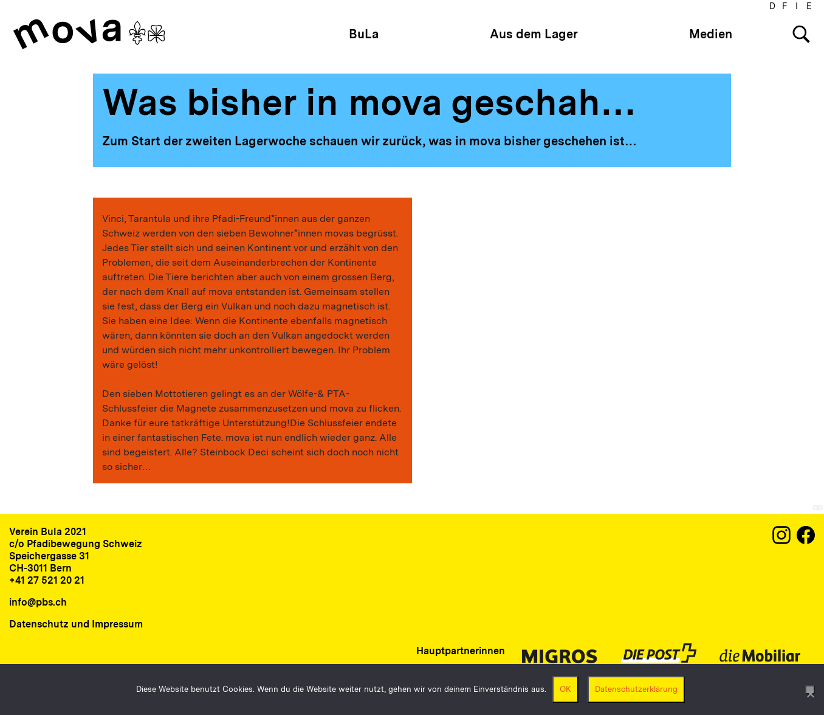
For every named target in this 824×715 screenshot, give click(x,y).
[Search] (801, 34)
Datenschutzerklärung (636, 689)
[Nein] (810, 689)
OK (565, 689)
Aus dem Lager (534, 34)
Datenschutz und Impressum (76, 624)
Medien (710, 34)
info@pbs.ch (38, 602)
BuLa (364, 34)
